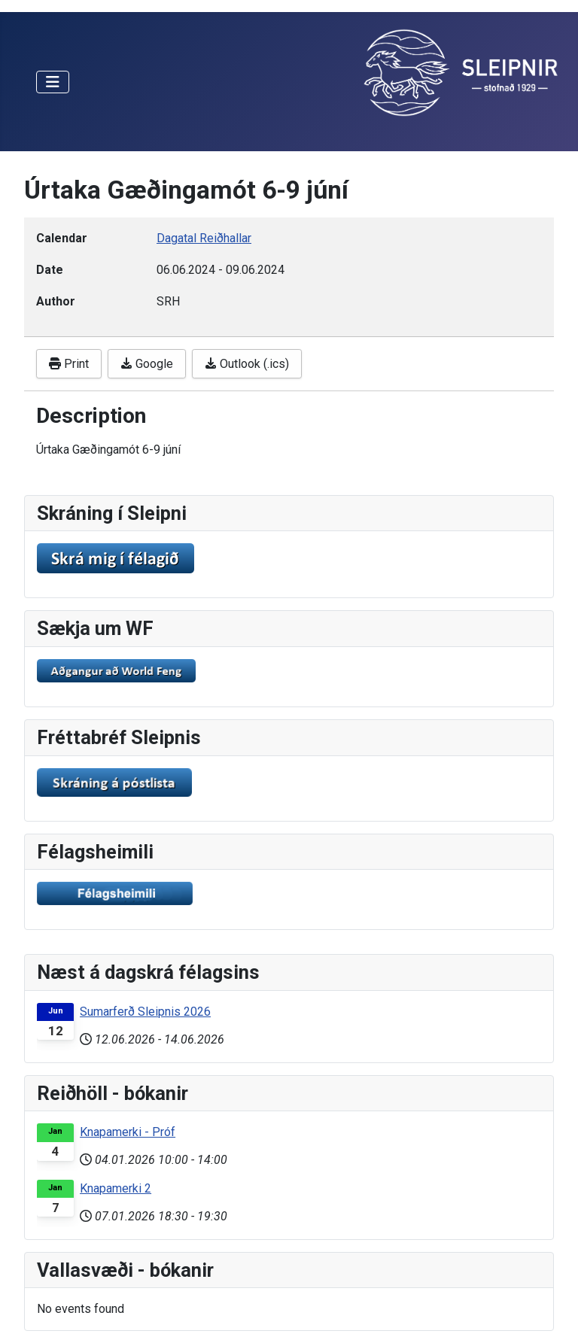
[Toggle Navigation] (52, 82)
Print (69, 364)
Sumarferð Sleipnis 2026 (145, 1011)
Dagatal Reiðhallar (204, 238)
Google (146, 364)
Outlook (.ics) (247, 364)
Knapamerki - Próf (127, 1132)
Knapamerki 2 (115, 1188)
